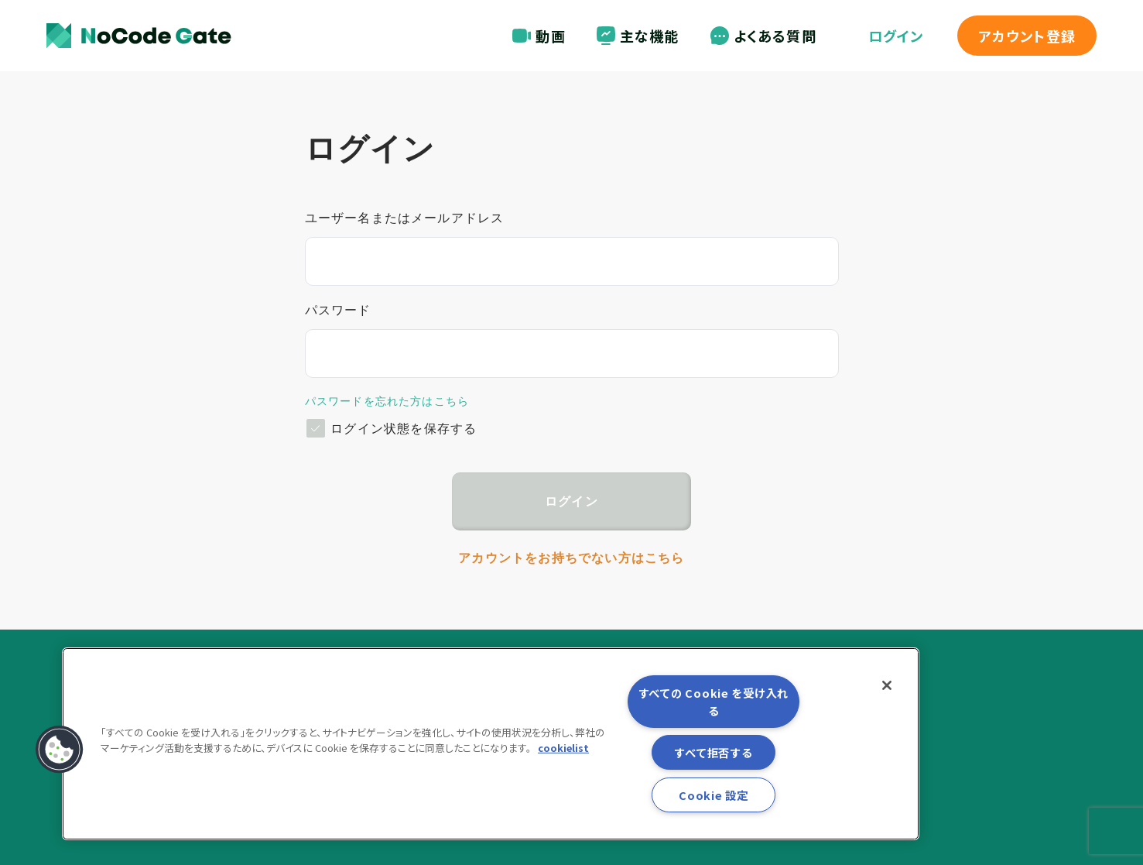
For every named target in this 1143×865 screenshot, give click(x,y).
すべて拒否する (713, 752)
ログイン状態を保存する (403, 428)
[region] (490, 743)
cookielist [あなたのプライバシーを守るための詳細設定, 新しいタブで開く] (563, 747)
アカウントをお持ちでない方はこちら (571, 558)
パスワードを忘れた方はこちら (387, 401)
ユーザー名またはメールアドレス (405, 218)
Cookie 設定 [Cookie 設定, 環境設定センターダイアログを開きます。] (713, 795)
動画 (538, 35)
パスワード (338, 310)
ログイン (896, 36)
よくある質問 (763, 35)
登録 (1027, 36)
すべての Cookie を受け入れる (713, 702)
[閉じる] (887, 685)
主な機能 (638, 35)
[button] (59, 749)
